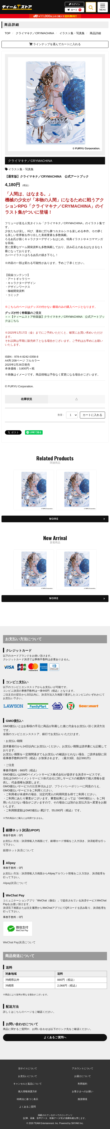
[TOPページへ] (17, 7)
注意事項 (37, 786)
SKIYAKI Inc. (77, 1123)
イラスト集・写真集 (21, 169)
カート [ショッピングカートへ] (74, 9)
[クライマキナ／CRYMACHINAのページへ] (35, 33)
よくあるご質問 (27, 1106)
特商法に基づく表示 (27, 1099)
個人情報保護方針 (27, 1091)
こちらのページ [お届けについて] (23, 1011)
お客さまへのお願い (82, 1091)
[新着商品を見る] (55, 598)
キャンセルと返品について (27, 1083)
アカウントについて (82, 1068)
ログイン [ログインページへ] (74, 4)
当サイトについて (27, 1068)
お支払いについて (27, 1076)
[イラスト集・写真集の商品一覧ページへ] (72, 33)
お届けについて (82, 1076)
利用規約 (82, 1083)
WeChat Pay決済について (19, 942)
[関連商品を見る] (55, 519)
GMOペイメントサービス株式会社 (32, 778)
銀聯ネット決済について (18, 850)
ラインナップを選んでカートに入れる (55, 44)
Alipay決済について (15, 883)
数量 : (61, 415)
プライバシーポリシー (68, 786)
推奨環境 (82, 1099)
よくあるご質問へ (55, 1037)
